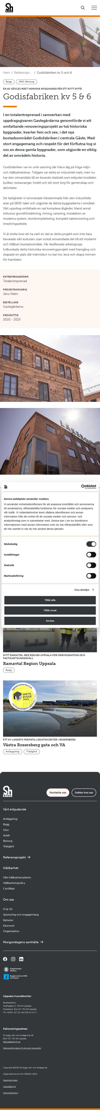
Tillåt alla (50, 600)
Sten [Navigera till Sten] (6, 830)
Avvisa (50, 620)
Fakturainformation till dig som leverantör (22, 1048)
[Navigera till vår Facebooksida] (5, 959)
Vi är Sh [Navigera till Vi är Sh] (7, 909)
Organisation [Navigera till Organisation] (11, 931)
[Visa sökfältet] (83, 8)
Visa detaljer (81, 589)
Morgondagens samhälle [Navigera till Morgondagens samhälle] (21, 942)
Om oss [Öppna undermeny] (8, 899)
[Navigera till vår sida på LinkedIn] (21, 959)
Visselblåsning (9, 1086)
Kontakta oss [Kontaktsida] (58, 792)
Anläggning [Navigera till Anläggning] (10, 818)
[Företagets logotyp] (9, 7)
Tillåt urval (50, 610)
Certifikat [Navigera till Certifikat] (9, 888)
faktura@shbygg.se (11, 1042)
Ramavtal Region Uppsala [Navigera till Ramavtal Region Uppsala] (29, 663)
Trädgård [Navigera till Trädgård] (8, 846)
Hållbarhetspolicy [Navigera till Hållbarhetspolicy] (14, 883)
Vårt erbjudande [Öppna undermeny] (14, 809)
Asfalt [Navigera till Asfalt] (6, 835)
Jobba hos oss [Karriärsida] (84, 792)
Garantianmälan (10, 1080)
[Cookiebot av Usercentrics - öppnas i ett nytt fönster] (81, 487)
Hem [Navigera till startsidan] (6, 73)
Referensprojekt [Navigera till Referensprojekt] (23, 73)
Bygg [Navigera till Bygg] (6, 824)
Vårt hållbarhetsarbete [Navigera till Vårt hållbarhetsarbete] (17, 877)
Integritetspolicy (10, 1093)
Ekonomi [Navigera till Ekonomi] (8, 925)
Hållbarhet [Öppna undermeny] (10, 868)
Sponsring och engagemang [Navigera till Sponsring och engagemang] (21, 914)
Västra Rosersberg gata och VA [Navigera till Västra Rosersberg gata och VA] (34, 744)
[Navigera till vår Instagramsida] (13, 959)
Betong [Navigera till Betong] (7, 840)
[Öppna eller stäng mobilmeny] (94, 8)
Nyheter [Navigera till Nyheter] (8, 920)
